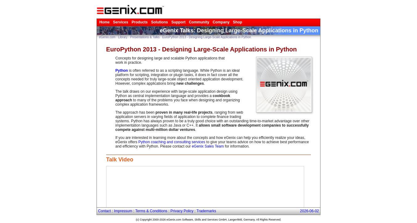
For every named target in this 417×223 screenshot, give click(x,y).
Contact (104, 211)
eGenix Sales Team (208, 146)
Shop (237, 22)
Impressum (123, 211)
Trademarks (206, 211)
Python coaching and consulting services (171, 142)
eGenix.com (107, 37)
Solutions (159, 22)
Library (123, 37)
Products (140, 22)
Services (120, 22)
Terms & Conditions (151, 211)
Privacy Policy (182, 211)
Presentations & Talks (145, 37)
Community (199, 22)
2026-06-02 (309, 211)
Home (104, 22)
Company (221, 22)
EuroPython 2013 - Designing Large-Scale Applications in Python (206, 37)
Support (178, 22)
